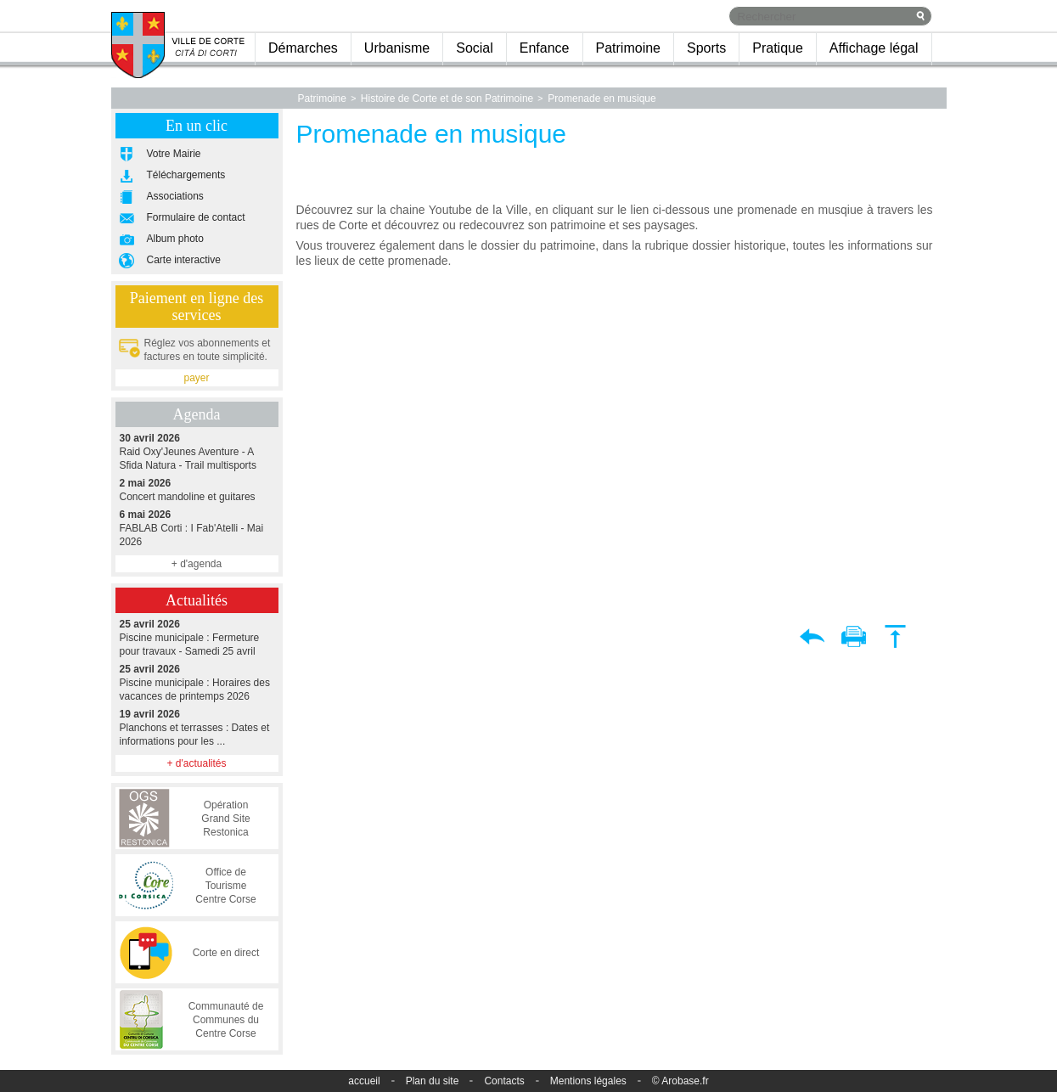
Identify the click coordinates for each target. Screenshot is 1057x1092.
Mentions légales (588, 1081)
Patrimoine (628, 48)
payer (196, 378)
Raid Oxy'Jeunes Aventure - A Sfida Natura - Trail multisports (197, 451)
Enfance (545, 48)
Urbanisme (397, 48)
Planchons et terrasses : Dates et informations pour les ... (197, 727)
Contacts (504, 1081)
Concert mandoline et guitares (197, 489)
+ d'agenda (196, 564)
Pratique (777, 48)
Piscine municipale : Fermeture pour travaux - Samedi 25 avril (197, 637)
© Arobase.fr (680, 1081)
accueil (364, 1081)
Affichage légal (874, 48)
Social (474, 48)
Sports (706, 48)
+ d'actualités (196, 763)
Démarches (303, 48)
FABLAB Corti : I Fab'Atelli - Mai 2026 (197, 528)
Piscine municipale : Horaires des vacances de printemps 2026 (197, 682)
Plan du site (432, 1081)
